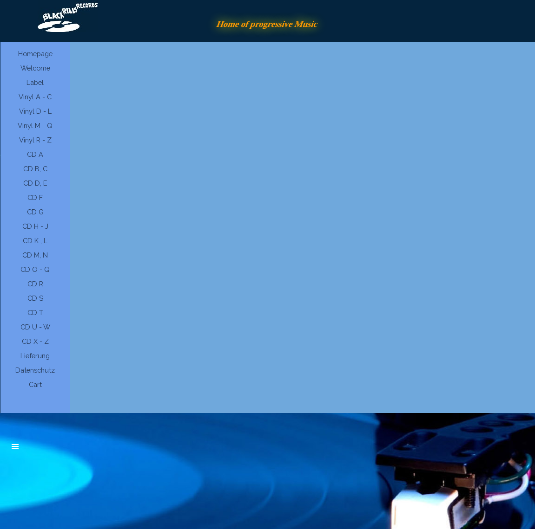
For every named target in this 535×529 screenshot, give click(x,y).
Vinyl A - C (35, 97)
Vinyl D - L (35, 111)
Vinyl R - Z (35, 140)
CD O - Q (35, 269)
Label (35, 82)
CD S (35, 298)
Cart (35, 384)
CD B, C (35, 169)
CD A (35, 154)
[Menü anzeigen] (15, 446)
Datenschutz (35, 370)
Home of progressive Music (268, 24)
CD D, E (35, 183)
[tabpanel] (82, 451)
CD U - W (35, 327)
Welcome (35, 68)
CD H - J (35, 226)
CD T (35, 312)
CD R (35, 284)
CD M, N (35, 255)
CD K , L (35, 241)
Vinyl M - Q (35, 125)
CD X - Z (35, 341)
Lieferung (35, 356)
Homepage (35, 54)
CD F (35, 197)
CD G (35, 212)
